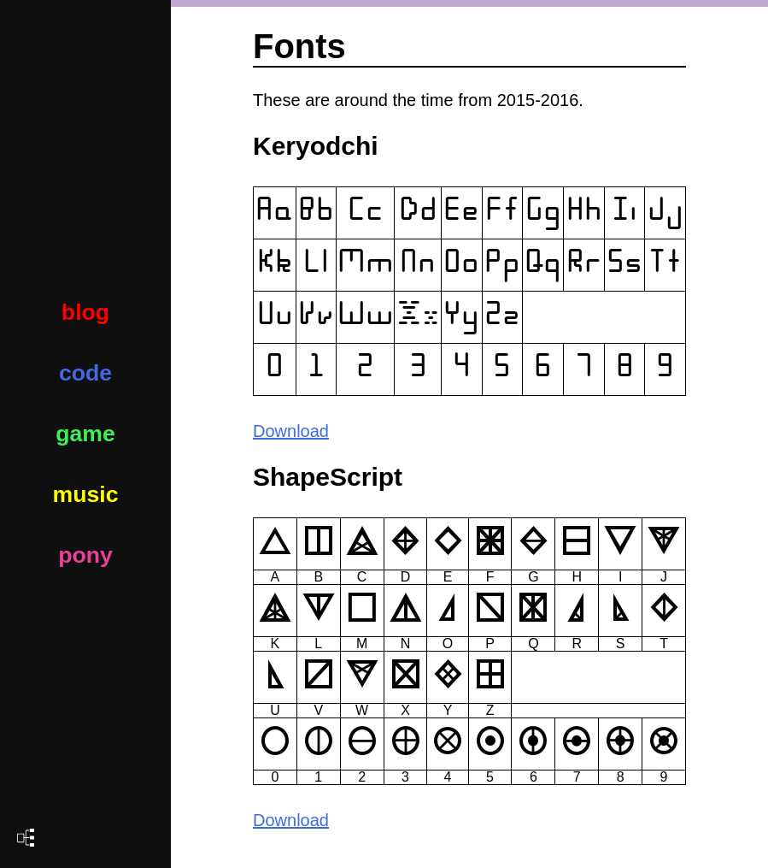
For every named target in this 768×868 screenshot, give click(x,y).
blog (85, 312)
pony (85, 555)
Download (291, 431)
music (85, 494)
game (85, 433)
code (85, 373)
